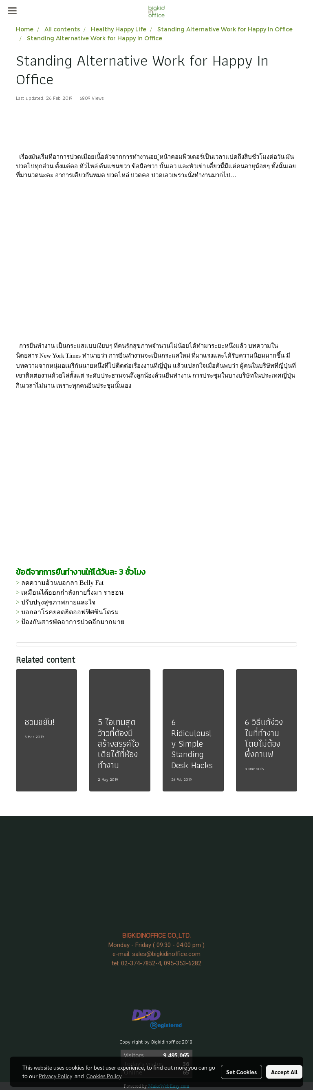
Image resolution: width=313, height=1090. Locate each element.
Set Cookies (241, 1071)
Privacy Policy (55, 1075)
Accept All (284, 1071)
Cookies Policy (103, 1075)
